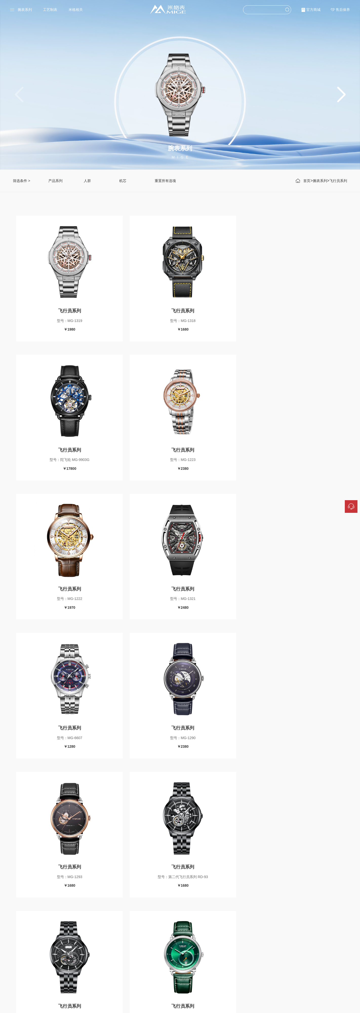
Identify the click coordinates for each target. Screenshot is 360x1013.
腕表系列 (25, 10)
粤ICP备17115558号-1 (208, 1006)
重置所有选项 (165, 181)
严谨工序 (214, 952)
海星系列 (178, 952)
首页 (306, 181)
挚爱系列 (145, 959)
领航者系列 (147, 967)
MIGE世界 (215, 967)
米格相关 (76, 10)
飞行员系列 (338, 181)
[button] (341, 94)
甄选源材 (214, 959)
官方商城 (313, 10)
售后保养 (343, 10)
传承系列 (145, 952)
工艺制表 (50, 10)
